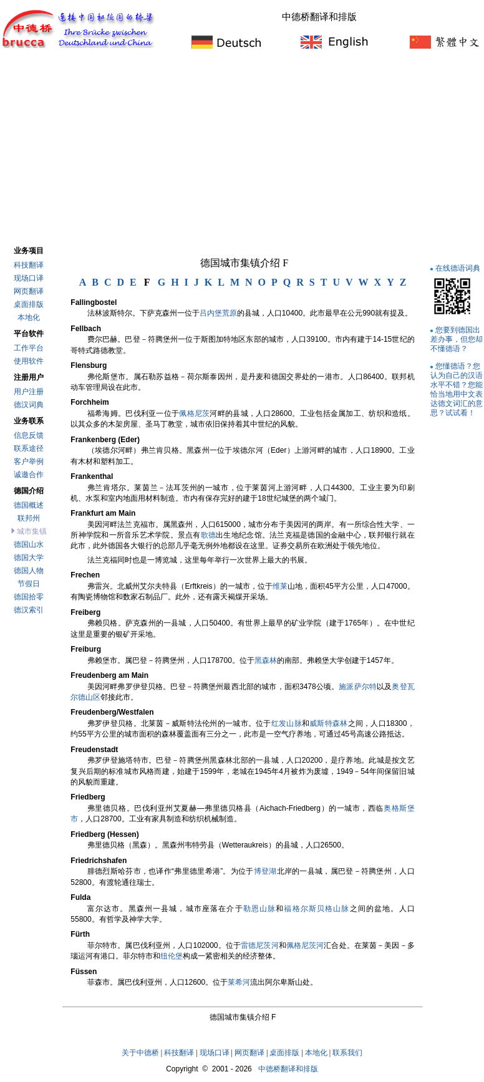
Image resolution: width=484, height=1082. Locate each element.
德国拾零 (29, 596)
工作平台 (29, 348)
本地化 (28, 317)
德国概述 (29, 505)
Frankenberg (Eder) (105, 439)
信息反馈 (29, 435)
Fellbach (85, 328)
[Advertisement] (242, 149)
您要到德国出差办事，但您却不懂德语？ (456, 339)
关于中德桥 (140, 1052)
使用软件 (29, 361)
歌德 (208, 535)
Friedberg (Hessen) (104, 834)
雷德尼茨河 (260, 945)
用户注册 (29, 391)
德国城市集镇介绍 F (244, 263)
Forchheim (89, 402)
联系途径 (29, 448)
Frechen (85, 575)
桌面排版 (29, 304)
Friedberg (87, 797)
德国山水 (29, 544)
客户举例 (29, 461)
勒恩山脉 (259, 908)
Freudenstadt (94, 749)
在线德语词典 (457, 268)
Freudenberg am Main (109, 675)
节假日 (28, 583)
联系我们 (347, 1052)
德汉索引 (29, 610)
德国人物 (29, 570)
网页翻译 (29, 291)
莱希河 (239, 982)
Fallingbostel (93, 302)
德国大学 (29, 557)
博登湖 (265, 871)
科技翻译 (29, 265)
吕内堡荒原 (218, 313)
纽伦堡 (171, 956)
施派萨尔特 (358, 686)
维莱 (280, 586)
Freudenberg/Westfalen (111, 712)
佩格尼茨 (194, 413)
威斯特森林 (328, 723)
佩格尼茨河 (305, 945)
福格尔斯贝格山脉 (316, 908)
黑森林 (265, 660)
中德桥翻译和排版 (288, 1069)
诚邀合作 (29, 474)
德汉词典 (29, 404)
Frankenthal (91, 476)
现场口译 (29, 278)
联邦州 (28, 518)
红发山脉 (286, 723)
